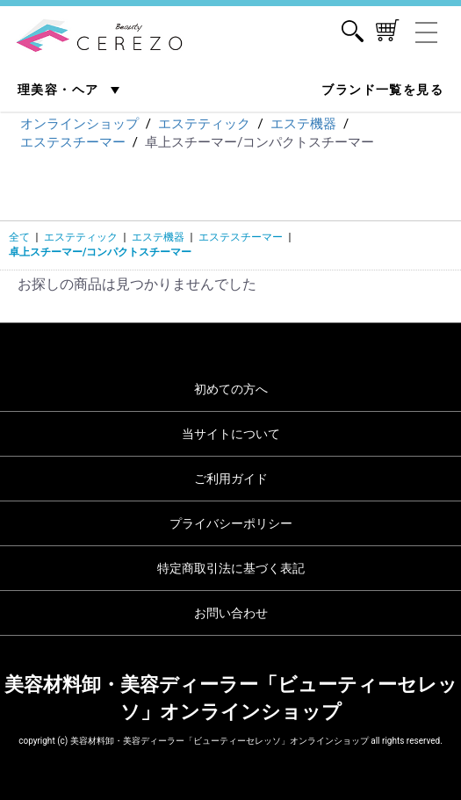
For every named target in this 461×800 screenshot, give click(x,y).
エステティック (81, 237)
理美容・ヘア (60, 90)
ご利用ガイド (231, 479)
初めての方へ (231, 389)
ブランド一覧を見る (382, 90)
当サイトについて (231, 434)
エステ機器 (158, 237)
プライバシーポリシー (230, 523)
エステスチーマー (240, 237)
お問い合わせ (231, 613)
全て (19, 237)
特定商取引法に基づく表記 (231, 568)
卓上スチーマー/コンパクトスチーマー (100, 252)
